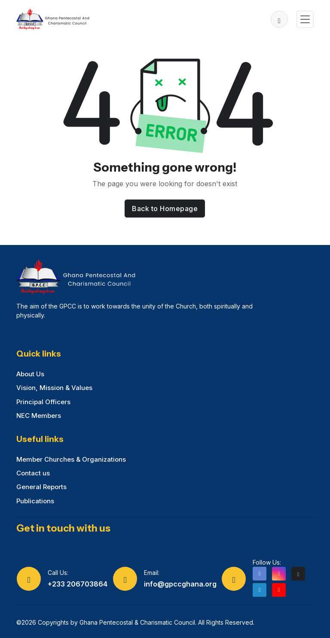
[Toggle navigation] (305, 19)
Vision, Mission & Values (54, 388)
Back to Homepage (165, 208)
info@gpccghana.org (180, 584)
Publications (35, 501)
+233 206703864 (77, 584)
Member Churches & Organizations (71, 459)
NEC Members (38, 415)
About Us (30, 374)
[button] (279, 19)
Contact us (33, 473)
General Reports (41, 487)
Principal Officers (43, 402)
